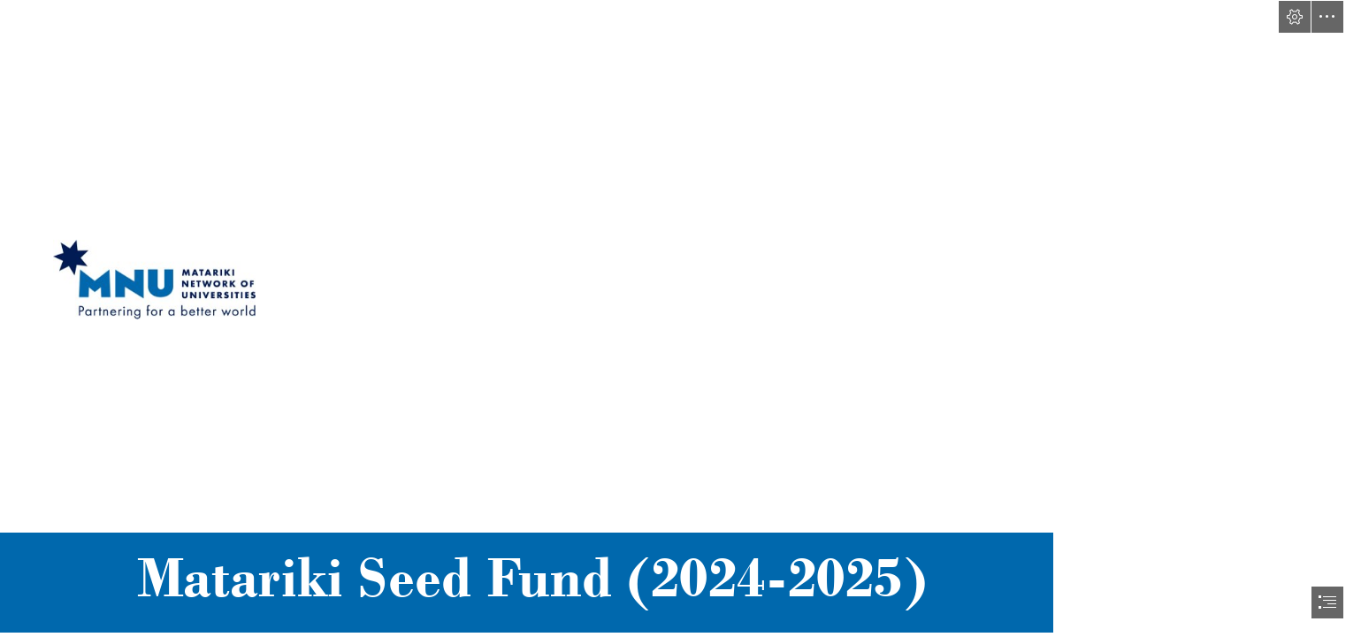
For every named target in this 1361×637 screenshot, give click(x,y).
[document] (680, 318)
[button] (1295, 17)
